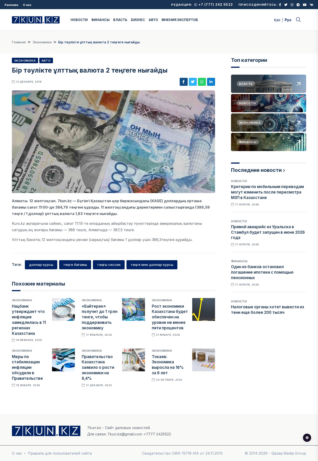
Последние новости (256, 170)
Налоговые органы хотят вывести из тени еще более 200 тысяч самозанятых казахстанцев (267, 312)
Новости (239, 181)
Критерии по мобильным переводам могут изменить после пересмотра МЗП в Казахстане (267, 192)
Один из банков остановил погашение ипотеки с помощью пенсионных (262, 272)
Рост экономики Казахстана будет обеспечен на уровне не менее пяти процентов (170, 317)
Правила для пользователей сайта (60, 453)
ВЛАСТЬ (120, 20)
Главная (19, 42)
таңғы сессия (109, 264)
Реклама (11, 5)
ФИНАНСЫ (100, 20)
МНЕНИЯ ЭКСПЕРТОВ (180, 20)
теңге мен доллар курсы (152, 264)
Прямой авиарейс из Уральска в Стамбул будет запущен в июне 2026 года (268, 232)
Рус (288, 20)
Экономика (42, 42)
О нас (27, 5)
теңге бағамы (75, 264)
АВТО (153, 20)
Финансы (239, 261)
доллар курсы (41, 264)
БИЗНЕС (138, 20)
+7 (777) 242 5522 (213, 4)
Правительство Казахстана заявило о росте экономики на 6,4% (98, 367)
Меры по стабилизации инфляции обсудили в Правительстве (27, 367)
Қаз (277, 20)
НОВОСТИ (79, 20)
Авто (46, 60)
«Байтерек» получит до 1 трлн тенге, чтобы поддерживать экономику (99, 317)
